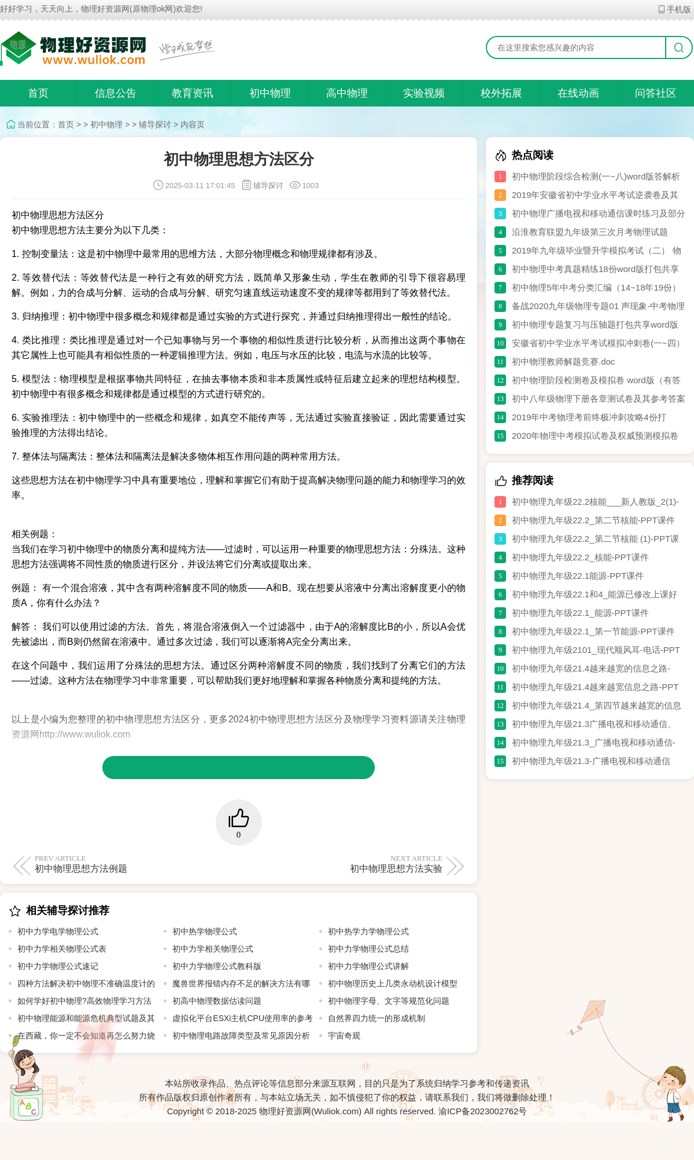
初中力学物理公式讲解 (368, 966)
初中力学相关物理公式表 (61, 948)
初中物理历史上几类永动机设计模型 (392, 983)
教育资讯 (192, 93)
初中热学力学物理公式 (368, 931)
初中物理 (270, 93)
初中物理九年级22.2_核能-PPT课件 (580, 557)
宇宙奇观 (344, 1035)
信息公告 (115, 93)
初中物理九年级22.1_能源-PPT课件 (580, 613)
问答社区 (656, 93)
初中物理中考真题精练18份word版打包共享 (595, 269)
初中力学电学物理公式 (57, 931)
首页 (38, 93)
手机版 (674, 9)
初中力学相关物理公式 (212, 948)
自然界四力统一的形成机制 (376, 1018)
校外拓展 (501, 93)
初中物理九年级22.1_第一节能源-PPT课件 (593, 631)
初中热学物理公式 (204, 931)
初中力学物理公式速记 (57, 966)
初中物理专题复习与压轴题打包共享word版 (595, 324)
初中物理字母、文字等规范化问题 (388, 1000)
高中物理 (347, 93)
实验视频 (424, 93)
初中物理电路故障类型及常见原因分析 (241, 1035)
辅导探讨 (155, 124)
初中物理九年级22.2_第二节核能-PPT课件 (593, 520)
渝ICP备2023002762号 (482, 1111)
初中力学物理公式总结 (368, 948)
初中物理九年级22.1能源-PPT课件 (578, 576)
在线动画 (578, 93)
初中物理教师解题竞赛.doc (563, 361)
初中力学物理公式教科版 (216, 966)
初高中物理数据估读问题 (216, 1000)
